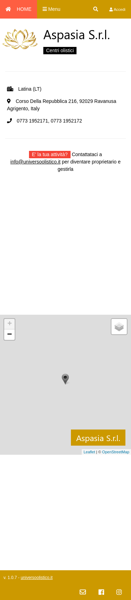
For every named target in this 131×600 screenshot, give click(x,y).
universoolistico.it (36, 577)
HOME (18, 9)
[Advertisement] (65, 249)
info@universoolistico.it (35, 162)
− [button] (9, 334)
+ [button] (9, 324)
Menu (51, 9)
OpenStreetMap (115, 452)
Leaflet (89, 452)
